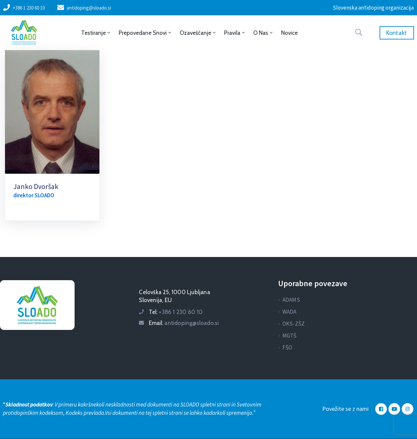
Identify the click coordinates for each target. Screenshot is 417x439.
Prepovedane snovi (145, 33)
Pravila (235, 33)
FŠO (287, 347)
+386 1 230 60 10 (29, 8)
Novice (289, 33)
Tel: (176, 312)
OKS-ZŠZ (293, 323)
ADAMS (291, 299)
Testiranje (96, 33)
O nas (263, 33)
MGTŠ (289, 335)
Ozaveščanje (198, 33)
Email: (184, 323)
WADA (289, 311)
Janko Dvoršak (35, 186)
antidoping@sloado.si (89, 8)
